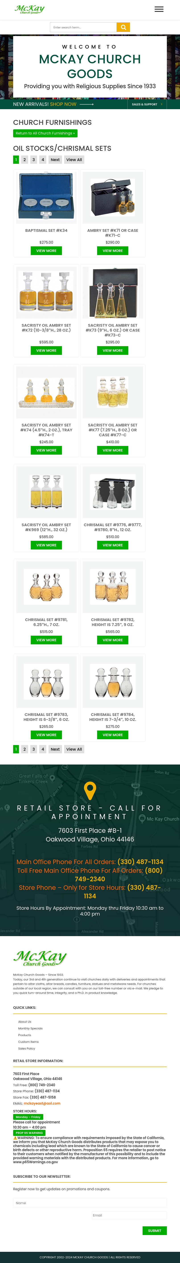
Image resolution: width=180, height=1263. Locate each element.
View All (74, 159)
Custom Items (28, 1042)
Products (24, 1035)
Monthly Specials (30, 1028)
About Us (24, 1022)
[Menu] (159, 10)
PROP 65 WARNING (29, 1133)
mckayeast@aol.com (42, 1103)
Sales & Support (144, 104)
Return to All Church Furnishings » (45, 133)
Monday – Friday (28, 1117)
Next (55, 159)
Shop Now (72, 104)
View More (46, 250)
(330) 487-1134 (140, 862)
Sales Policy (26, 1048)
